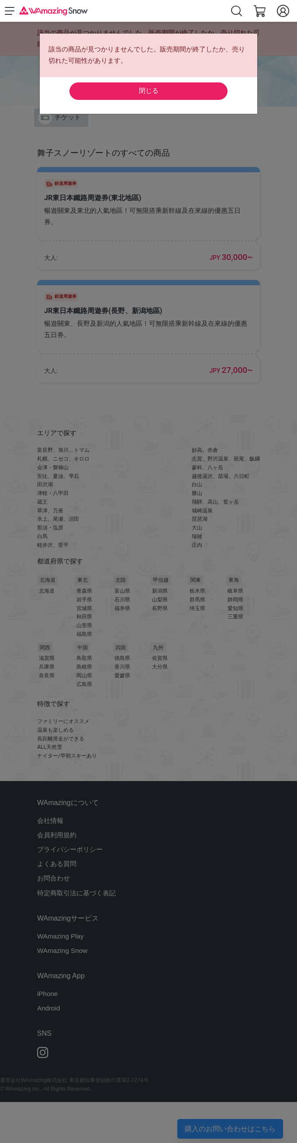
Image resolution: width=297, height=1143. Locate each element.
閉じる (149, 91)
